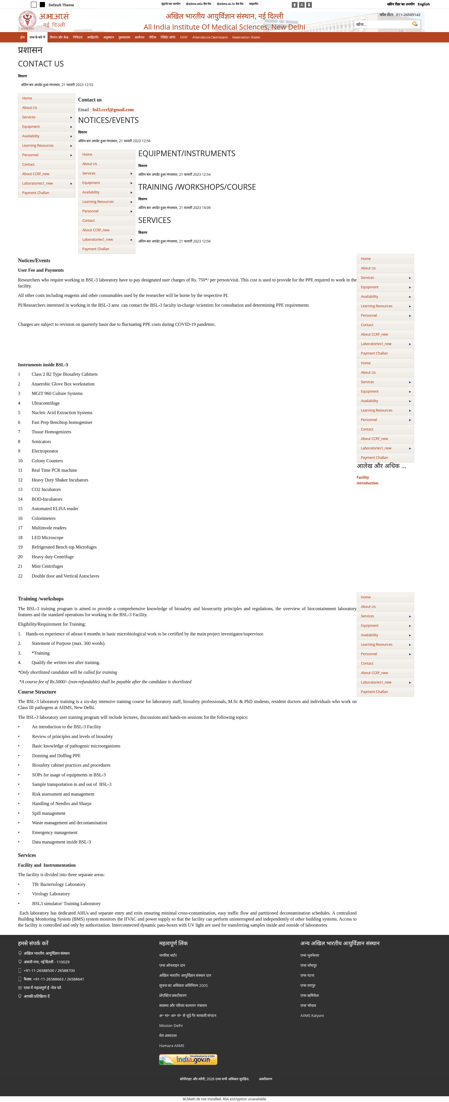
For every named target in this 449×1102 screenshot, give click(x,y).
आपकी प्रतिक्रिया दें (37, 996)
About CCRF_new (35, 173)
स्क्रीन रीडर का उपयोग (400, 4)
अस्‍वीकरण (265, 1078)
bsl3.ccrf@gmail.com (113, 109)
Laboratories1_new (47, 183)
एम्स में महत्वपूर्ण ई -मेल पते (42, 987)
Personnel (47, 154)
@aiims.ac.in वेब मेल (230, 4)
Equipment (47, 126)
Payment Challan (35, 192)
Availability (47, 136)
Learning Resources (47, 145)
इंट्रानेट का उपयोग (171, 4)
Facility (363, 477)
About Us (29, 107)
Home (27, 98)
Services (47, 117)
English (424, 4)
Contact (28, 164)
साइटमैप (253, 4)
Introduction (368, 483)
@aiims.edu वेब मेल (198, 4)
